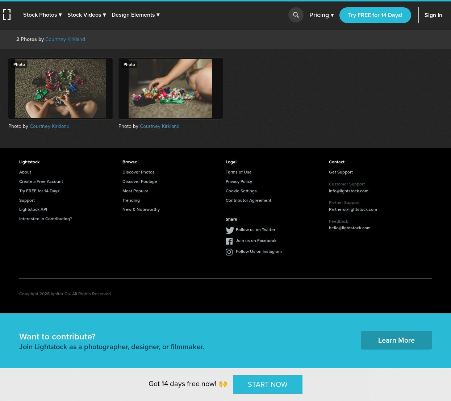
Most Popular (135, 191)
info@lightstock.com (348, 191)
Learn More (396, 340)
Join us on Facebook (256, 240)
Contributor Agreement (248, 200)
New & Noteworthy (141, 209)
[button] (42, 14)
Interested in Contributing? (45, 219)
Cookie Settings (241, 191)
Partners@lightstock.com (353, 209)
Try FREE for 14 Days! (375, 15)
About (25, 172)
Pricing (321, 15)
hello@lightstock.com (350, 228)
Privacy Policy (239, 181)
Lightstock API (33, 209)
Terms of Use (239, 172)
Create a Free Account (41, 181)
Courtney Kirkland (65, 39)
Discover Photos (138, 172)
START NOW (268, 384)
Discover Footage (139, 181)
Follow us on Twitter (255, 229)
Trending (131, 200)
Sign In (433, 15)
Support (27, 200)
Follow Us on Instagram (259, 251)
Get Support (341, 172)
